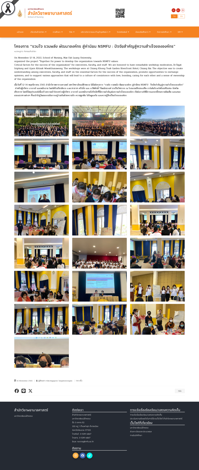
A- (174, 10)
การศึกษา (57, 32)
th (174, 16)
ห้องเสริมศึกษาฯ (141, 32)
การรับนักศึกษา (136, 435)
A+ (178, 10)
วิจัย (70, 32)
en (181, 16)
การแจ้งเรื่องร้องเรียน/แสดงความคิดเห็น (146, 414)
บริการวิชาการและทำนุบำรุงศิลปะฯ (94, 32)
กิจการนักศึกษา (163, 32)
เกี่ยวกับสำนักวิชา (37, 32)
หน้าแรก (20, 32)
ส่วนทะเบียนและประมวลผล (141, 431)
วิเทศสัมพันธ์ (122, 32)
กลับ (179, 391)
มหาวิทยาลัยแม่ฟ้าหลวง (139, 427)
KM (179, 32)
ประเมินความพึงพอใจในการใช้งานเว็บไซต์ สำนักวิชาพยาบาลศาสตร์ (156, 418)
